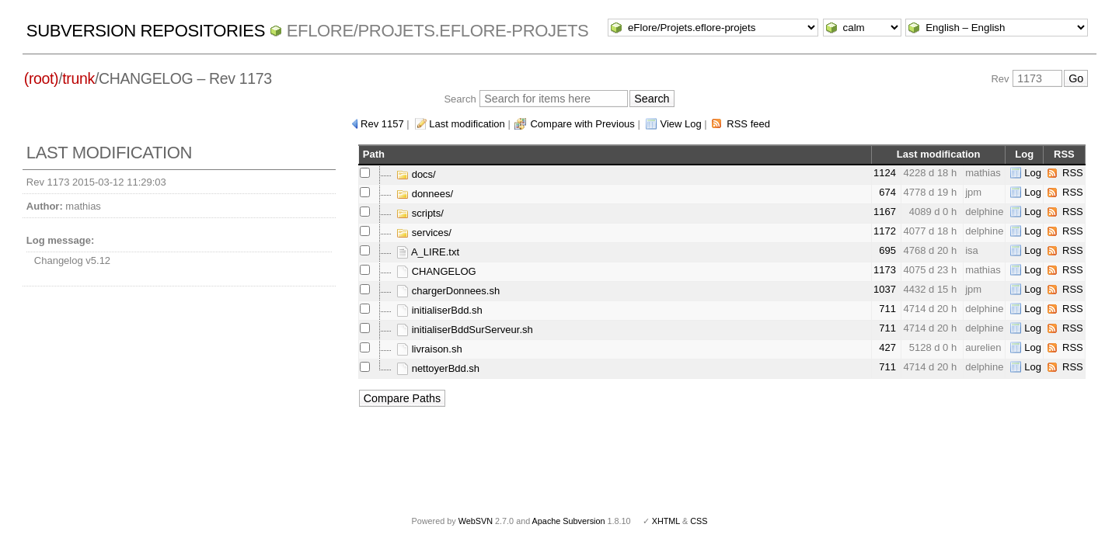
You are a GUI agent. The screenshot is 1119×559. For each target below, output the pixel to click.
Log (1032, 173)
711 (887, 308)
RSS (1072, 173)
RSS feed (748, 124)
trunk (78, 78)
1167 (884, 211)
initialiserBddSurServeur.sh (464, 329)
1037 (884, 289)
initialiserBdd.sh (439, 310)
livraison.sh (429, 349)
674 (887, 192)
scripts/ (420, 213)
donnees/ (424, 194)
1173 (884, 270)
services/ (423, 232)
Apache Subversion (568, 521)
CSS (698, 521)
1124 (884, 173)
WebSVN (475, 521)
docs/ (416, 174)
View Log (680, 124)
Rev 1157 (382, 124)
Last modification (467, 124)
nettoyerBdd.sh (437, 368)
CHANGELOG (436, 271)
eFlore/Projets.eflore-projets (438, 30)
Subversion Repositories (145, 30)
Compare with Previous (582, 124)
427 (887, 347)
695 (887, 250)
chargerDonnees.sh (448, 291)
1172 (884, 231)
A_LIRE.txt (427, 252)
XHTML (666, 521)
